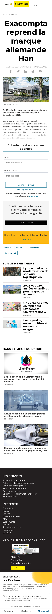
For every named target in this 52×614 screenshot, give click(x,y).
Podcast (6, 524)
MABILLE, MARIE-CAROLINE (18, 67)
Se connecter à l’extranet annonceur (19, 494)
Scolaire (6, 514)
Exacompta (33, 248)
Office (7, 248)
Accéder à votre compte (14, 480)
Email (6, 157)
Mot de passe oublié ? (25, 189)
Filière (5, 519)
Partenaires (8, 530)
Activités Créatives (11, 516)
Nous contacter (10, 496)
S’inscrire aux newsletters (14, 488)
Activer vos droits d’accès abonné (18, 483)
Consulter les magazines (14, 486)
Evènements (9, 522)
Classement (10, 253)
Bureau (14, 14)
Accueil (5, 14)
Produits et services (12, 527)
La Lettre (7, 532)
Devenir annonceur (12, 491)
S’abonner (21, 4)
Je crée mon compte (26, 222)
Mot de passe (11, 170)
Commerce (8, 508)
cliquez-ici (33, 196)
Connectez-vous (26, 185)
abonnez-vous (26, 239)
